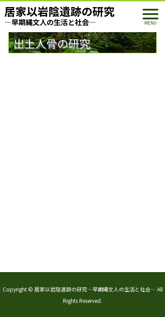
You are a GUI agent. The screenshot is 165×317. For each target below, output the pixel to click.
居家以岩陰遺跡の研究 (59, 15)
